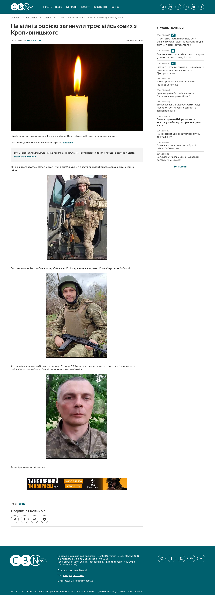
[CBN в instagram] (170, 7)
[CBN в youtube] (193, 7)
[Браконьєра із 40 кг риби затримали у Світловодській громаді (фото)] (177, 95)
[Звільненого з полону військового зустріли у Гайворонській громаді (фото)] (180, 56)
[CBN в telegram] (201, 7)
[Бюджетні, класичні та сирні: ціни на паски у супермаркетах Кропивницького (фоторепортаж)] (180, 70)
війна (22, 503)
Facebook (68, 142)
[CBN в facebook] (178, 7)
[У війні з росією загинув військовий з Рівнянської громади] (176, 83)
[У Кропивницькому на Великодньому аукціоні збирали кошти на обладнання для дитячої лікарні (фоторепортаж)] (180, 41)
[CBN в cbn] (186, 7)
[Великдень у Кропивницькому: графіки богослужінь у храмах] (178, 158)
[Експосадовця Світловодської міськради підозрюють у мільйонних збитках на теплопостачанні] (179, 107)
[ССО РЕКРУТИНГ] (77, 484)
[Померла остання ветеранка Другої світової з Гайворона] (176, 147)
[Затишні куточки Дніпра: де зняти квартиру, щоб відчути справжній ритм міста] (179, 122)
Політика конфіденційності (72, 570)
